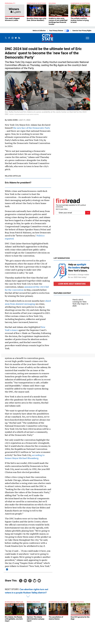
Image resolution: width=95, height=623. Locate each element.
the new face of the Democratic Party (31, 127)
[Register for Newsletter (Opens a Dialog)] (87, 213)
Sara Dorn (12, 120)
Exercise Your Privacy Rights (82, 30)
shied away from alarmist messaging (28, 302)
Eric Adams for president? (18, 182)
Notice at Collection (39, 30)
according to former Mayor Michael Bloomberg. (24, 457)
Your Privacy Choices (59, 31)
